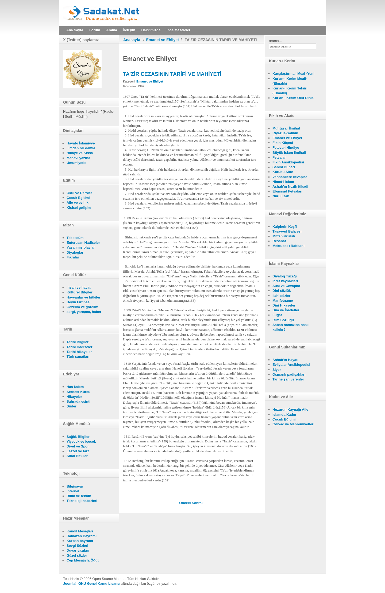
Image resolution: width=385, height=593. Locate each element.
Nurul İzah (280, 196)
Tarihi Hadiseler (80, 347)
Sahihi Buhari (283, 167)
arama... (275, 41)
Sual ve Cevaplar (286, 286)
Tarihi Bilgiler (77, 342)
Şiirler (71, 406)
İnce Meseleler (178, 30)
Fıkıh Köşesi (282, 143)
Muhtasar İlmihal (286, 128)
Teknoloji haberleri (82, 501)
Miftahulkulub (283, 236)
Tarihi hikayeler (79, 352)
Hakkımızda (151, 30)
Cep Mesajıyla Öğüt (83, 560)
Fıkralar (73, 257)
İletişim (129, 30)
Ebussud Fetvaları (287, 191)
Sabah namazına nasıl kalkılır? (290, 327)
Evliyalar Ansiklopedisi (291, 365)
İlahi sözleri (281, 296)
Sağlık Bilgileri (79, 437)
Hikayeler (74, 397)
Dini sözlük (281, 291)
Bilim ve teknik (79, 496)
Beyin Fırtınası (79, 302)
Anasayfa (131, 40)
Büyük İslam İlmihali (289, 153)
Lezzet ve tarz (78, 451)
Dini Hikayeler (283, 305)
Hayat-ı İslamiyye (81, 143)
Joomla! (69, 584)
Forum (94, 30)
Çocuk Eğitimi (78, 198)
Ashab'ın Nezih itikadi (290, 186)
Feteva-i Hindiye (285, 148)
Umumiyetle (76, 163)
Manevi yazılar (78, 158)
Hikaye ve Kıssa (80, 153)
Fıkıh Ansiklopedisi (288, 162)
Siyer (276, 370)
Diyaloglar (75, 252)
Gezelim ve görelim (82, 307)
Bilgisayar (75, 486)
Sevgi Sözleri (77, 546)
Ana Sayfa (74, 30)
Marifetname (282, 301)
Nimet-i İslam (283, 182)
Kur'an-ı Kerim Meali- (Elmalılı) (289, 81)
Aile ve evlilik (77, 203)
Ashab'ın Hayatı (285, 360)
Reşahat (279, 241)
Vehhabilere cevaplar (289, 177)
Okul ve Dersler (79, 193)
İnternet (73, 491)
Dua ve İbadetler (285, 310)
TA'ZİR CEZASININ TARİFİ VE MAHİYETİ (172, 74)
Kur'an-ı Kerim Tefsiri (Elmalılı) (289, 90)
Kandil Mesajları (80, 531)
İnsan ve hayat (79, 287)
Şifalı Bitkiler (77, 456)
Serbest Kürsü (78, 392)
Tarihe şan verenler (288, 379)
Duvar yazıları (78, 550)
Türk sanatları (78, 357)
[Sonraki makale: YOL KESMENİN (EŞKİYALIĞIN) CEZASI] (198, 503)
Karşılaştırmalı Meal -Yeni (293, 74)
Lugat (277, 315)
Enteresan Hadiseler (83, 243)
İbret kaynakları (285, 281)
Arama (111, 30)
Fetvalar (279, 157)
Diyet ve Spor (78, 446)
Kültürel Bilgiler (80, 292)
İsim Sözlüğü (283, 320)
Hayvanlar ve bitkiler (83, 297)
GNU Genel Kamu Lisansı (99, 584)
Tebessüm (75, 238)
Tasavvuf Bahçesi (287, 231)
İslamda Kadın (284, 415)
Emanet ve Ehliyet (162, 40)
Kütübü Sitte (282, 172)
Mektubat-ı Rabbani (288, 246)
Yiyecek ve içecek (81, 441)
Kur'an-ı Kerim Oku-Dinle (293, 98)
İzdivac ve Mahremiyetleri (293, 424)
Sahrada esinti (78, 401)
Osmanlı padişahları (289, 374)
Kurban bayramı (80, 541)
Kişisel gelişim (79, 208)
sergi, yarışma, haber (84, 312)
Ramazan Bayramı (82, 536)
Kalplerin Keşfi (284, 227)
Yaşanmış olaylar (81, 247)
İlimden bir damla (81, 148)
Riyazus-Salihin (285, 133)
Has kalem (75, 387)
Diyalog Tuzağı (284, 276)
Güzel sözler (77, 555)
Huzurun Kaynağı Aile (290, 409)
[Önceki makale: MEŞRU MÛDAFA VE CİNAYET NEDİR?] (185, 503)
